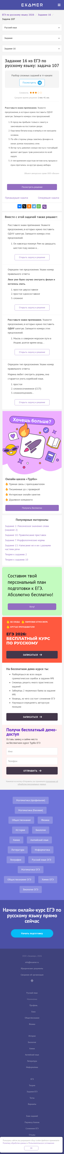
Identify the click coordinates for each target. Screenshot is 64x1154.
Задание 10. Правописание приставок (25, 535)
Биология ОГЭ (30, 889)
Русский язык (32, 993)
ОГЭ (32, 1079)
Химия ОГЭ (48, 879)
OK (31, 1148)
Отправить (30, 770)
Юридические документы (32, 968)
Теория (32, 1085)
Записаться (31, 654)
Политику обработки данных (15, 1143)
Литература (17, 849)
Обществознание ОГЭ (19, 879)
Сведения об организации (32, 974)
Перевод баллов (32, 1122)
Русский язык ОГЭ (41, 859)
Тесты (32, 1098)
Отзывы (32, 1135)
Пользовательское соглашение (41, 1143)
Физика (45, 820)
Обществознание (21, 820)
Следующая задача (48, 197)
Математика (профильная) (30, 800)
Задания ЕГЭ (32, 1091)
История (20, 830)
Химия (16, 840)
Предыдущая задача (16, 197)
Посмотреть (32, 83)
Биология (41, 830)
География (15, 859)
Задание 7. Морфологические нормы (25, 540)
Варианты (32, 1104)
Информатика (42, 849)
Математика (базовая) (30, 810)
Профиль (33, 1005)
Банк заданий (32, 1116)
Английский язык (39, 840)
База (33, 1011)
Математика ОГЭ (30, 869)
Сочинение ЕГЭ (32, 1128)
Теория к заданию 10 (16, 559)
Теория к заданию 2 (16, 554)
